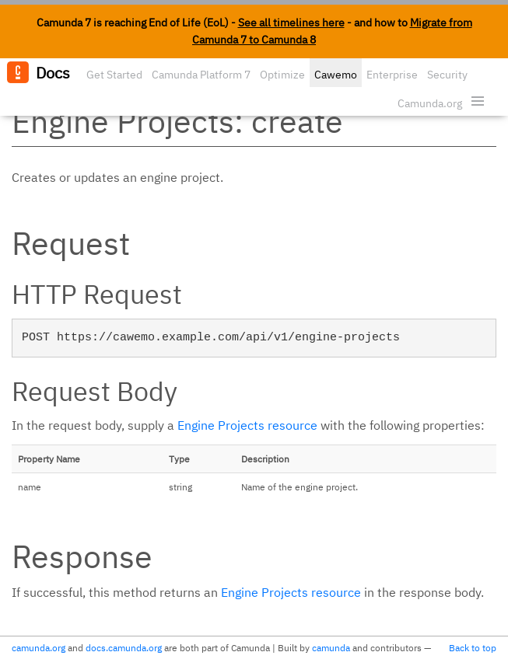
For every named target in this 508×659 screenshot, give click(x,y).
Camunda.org (430, 103)
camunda (331, 648)
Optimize (282, 75)
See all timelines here (291, 23)
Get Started (114, 75)
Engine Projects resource (247, 425)
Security (447, 75)
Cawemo (335, 75)
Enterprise (392, 75)
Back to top (472, 648)
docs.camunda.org (124, 648)
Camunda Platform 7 (201, 75)
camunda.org (38, 648)
